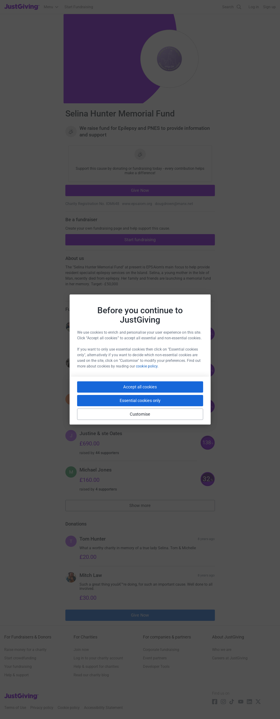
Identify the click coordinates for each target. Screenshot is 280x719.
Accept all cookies (140, 386)
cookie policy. (147, 366)
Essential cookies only (140, 400)
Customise (140, 414)
